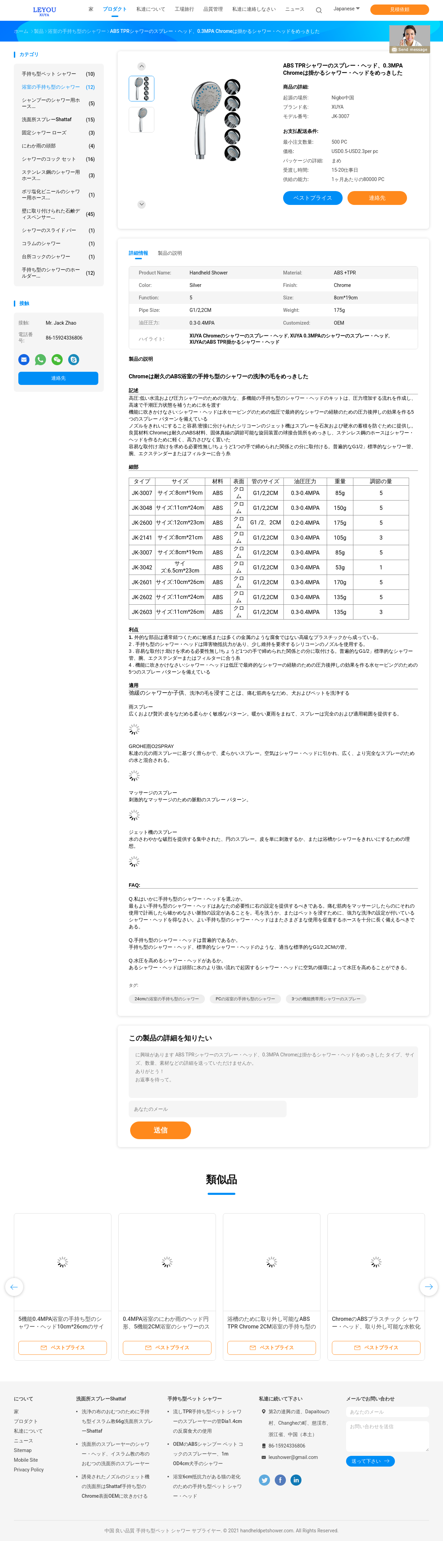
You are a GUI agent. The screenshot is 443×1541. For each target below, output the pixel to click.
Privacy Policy (29, 1469)
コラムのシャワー (58, 243)
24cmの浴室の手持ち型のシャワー (167, 999)
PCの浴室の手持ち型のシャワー (245, 999)
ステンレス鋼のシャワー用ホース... (58, 175)
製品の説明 (170, 253)
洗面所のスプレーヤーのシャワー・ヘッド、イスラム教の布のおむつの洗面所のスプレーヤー (116, 1453)
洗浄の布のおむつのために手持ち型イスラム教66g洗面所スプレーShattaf (117, 1421)
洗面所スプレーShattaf (58, 119)
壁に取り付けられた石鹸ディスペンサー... (58, 214)
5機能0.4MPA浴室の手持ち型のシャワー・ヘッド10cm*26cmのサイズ (61, 1326)
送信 (161, 1130)
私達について (28, 1431)
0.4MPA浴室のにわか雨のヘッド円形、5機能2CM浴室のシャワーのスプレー (166, 1326)
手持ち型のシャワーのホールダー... (58, 273)
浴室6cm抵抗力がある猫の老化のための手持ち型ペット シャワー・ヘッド (207, 1486)
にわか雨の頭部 (58, 146)
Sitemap (22, 1450)
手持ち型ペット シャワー (58, 74)
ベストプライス (312, 198)
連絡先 (58, 378)
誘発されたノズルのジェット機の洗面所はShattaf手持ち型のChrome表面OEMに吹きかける (116, 1486)
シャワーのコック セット (58, 159)
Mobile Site (26, 1460)
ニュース (23, 1440)
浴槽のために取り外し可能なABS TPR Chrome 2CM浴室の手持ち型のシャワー (271, 1326)
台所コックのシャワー (58, 256)
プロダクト (26, 1421)
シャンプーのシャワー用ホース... (58, 103)
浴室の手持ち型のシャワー (58, 87)
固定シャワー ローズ (58, 132)
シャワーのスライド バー (58, 230)
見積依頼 (399, 9)
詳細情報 (138, 253)
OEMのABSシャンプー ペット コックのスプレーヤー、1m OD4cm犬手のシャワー (208, 1453)
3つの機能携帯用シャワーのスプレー (326, 999)
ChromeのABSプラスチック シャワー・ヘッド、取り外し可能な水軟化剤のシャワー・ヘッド (376, 1326)
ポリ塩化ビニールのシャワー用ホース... (58, 194)
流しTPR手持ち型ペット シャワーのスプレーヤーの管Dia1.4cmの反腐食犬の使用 (207, 1421)
